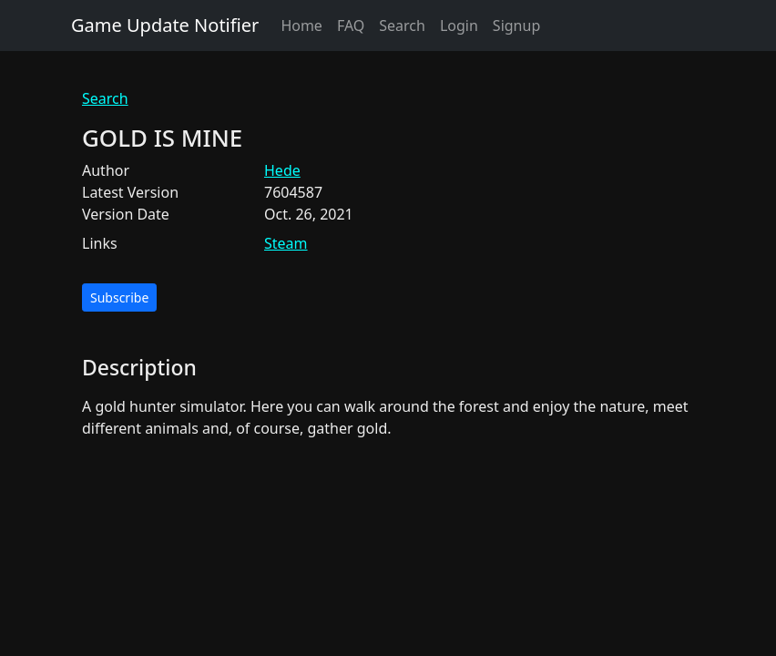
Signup (516, 25)
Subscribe (119, 297)
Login (459, 25)
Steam (286, 243)
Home (301, 25)
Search (402, 25)
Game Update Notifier (165, 25)
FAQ (350, 25)
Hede (282, 170)
